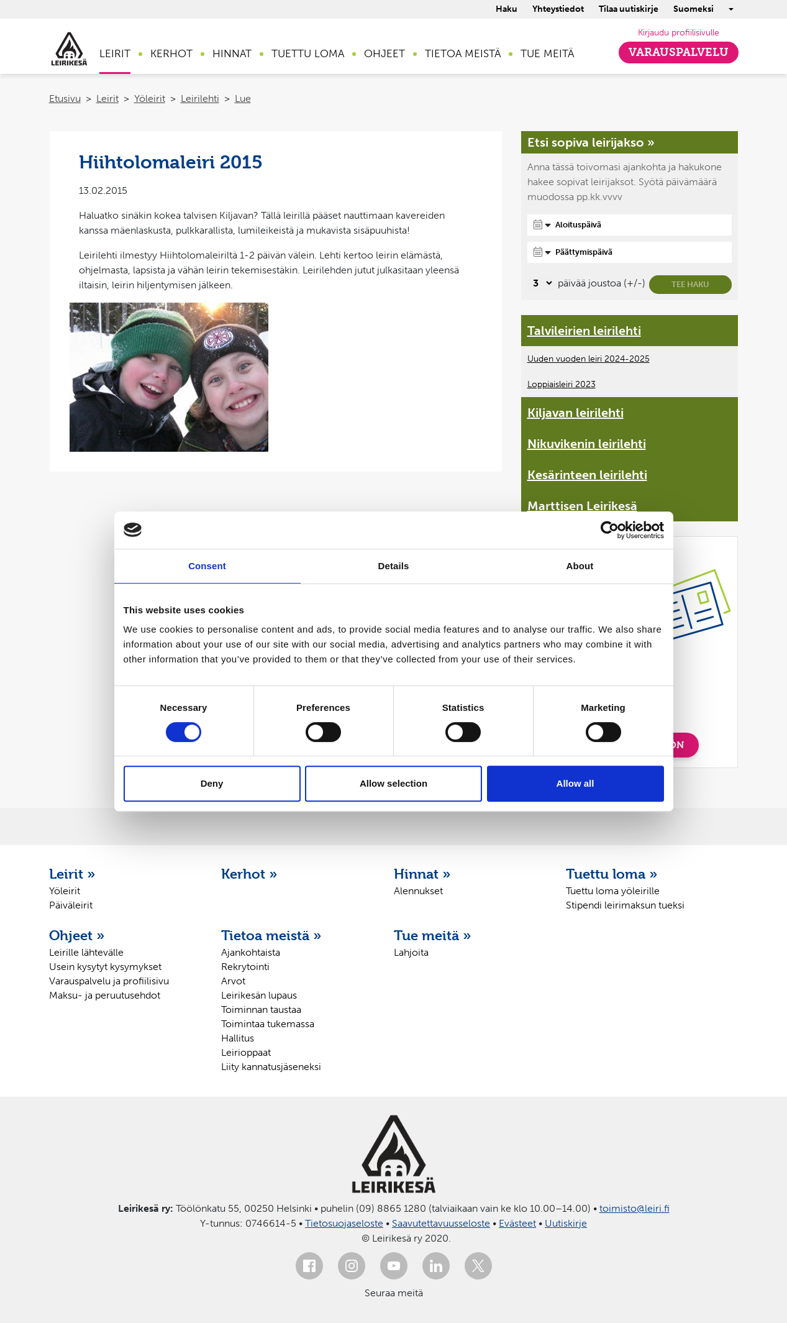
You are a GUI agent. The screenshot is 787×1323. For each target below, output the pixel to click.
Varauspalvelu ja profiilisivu (109, 981)
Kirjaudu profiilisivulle (678, 32)
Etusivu (65, 98)
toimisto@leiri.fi (634, 1208)
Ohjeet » (77, 935)
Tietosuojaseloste (344, 1223)
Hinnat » (422, 874)
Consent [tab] (207, 566)
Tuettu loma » (612, 874)
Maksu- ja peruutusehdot (104, 995)
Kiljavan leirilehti (575, 412)
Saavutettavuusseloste (441, 1223)
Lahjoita (411, 952)
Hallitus (237, 1038)
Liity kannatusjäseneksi (271, 1067)
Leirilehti (200, 98)
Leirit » (72, 874)
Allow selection (393, 783)
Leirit (114, 53)
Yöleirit (149, 98)
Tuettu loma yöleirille (613, 891)
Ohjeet (384, 53)
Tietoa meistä (463, 53)
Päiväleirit (71, 905)
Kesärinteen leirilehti (587, 474)
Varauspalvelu (679, 52)
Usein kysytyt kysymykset (105, 967)
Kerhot (171, 53)
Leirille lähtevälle (86, 952)
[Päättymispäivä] (629, 252)
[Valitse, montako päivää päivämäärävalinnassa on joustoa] (540, 283)
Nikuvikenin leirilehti (586, 443)
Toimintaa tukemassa (267, 1024)
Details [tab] (393, 566)
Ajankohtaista (250, 952)
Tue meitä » (432, 935)
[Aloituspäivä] (629, 225)
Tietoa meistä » (271, 935)
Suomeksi (693, 9)
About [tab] (580, 566)
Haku (506, 9)
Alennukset (418, 891)
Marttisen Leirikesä (582, 505)
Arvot (233, 981)
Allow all (575, 783)
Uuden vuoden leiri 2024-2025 (588, 359)
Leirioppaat (246, 1052)
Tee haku (690, 284)
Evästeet (517, 1223)
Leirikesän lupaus (259, 995)
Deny (212, 783)
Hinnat (232, 53)
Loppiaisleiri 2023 (561, 384)
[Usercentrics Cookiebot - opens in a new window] (609, 530)
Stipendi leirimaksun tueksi (625, 905)
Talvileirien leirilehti (584, 330)
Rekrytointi (245, 967)
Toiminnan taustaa (261, 1009)
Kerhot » (249, 874)
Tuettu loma (307, 53)
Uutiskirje (566, 1223)
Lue (243, 98)
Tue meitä (547, 53)
